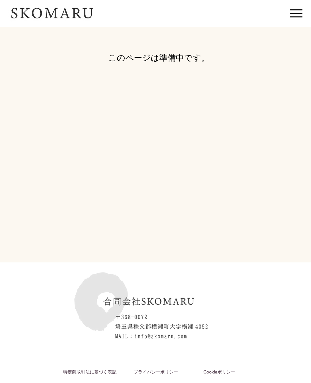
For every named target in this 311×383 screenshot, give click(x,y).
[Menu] (296, 13)
